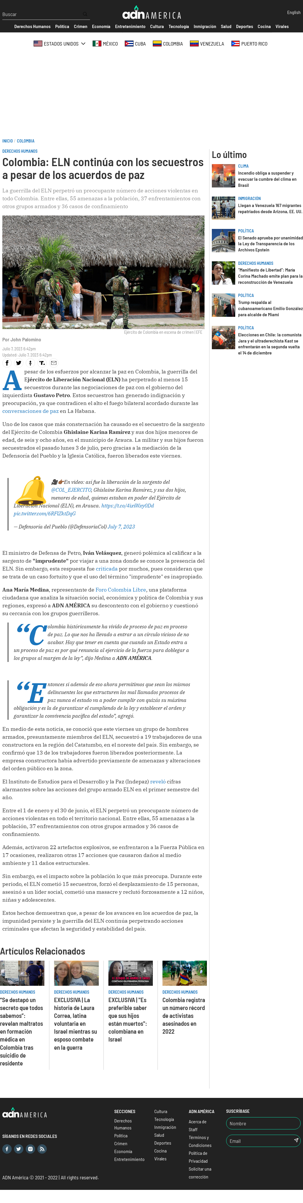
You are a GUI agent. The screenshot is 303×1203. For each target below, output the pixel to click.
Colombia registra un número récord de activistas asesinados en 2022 (183, 1015)
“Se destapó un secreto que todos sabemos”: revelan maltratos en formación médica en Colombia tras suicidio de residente (21, 1031)
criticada (107, 568)
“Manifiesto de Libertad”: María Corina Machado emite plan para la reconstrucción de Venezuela (270, 276)
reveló (158, 781)
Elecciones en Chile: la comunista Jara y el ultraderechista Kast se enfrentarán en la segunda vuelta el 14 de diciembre (270, 343)
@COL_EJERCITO (71, 489)
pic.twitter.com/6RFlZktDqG (45, 513)
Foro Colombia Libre (121, 589)
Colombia (25, 140)
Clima (243, 166)
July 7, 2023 (121, 526)
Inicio (7, 140)
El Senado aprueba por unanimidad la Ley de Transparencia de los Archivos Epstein (270, 244)
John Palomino (26, 339)
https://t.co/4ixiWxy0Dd (127, 505)
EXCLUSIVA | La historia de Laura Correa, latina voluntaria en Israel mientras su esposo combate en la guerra (75, 1023)
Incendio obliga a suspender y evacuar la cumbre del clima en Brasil (267, 179)
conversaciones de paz (30, 411)
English (294, 12)
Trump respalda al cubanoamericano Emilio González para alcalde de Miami (270, 308)
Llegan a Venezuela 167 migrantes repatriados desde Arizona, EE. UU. (270, 208)
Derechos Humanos (19, 151)
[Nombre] (263, 1123)
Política (246, 230)
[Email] (256, 1141)
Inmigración (249, 198)
